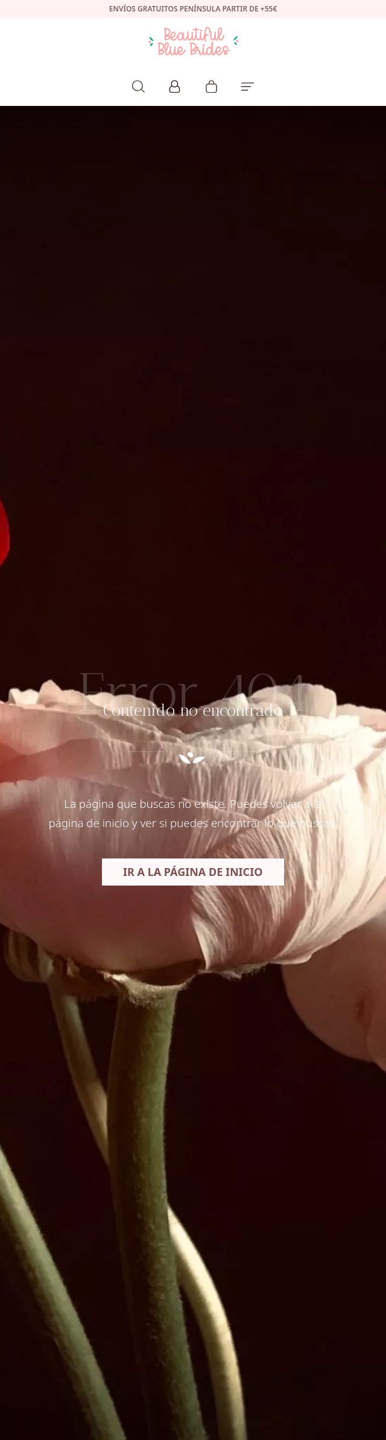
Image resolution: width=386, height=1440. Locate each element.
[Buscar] (138, 84)
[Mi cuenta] (174, 84)
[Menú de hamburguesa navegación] (247, 84)
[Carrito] (211, 84)
